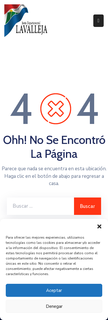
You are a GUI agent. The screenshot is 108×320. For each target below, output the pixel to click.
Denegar (54, 306)
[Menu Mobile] (98, 20)
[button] (99, 226)
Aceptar (54, 290)
